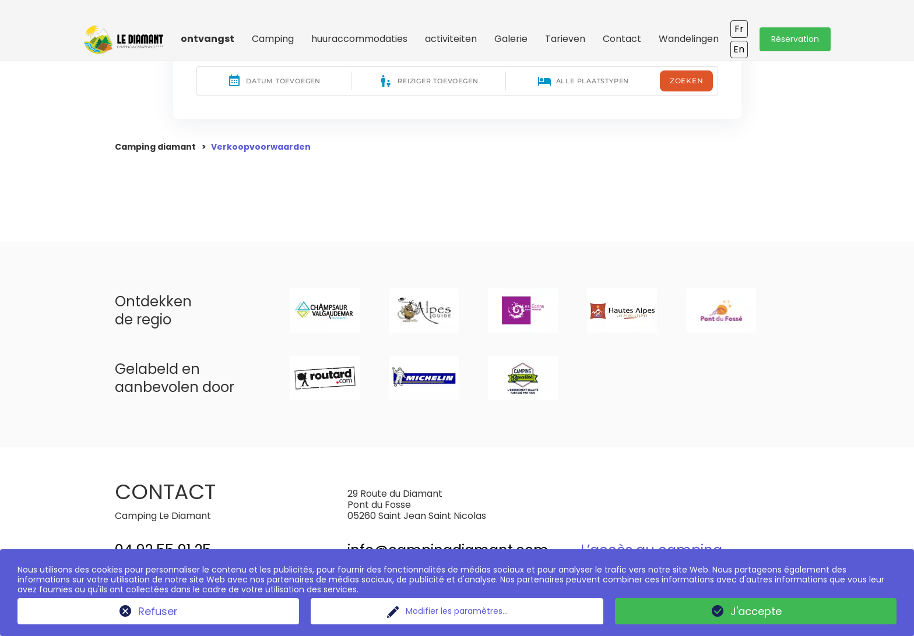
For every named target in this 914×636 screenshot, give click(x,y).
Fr (739, 29)
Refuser (158, 611)
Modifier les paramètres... (457, 611)
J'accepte (756, 611)
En (738, 49)
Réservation (795, 39)
